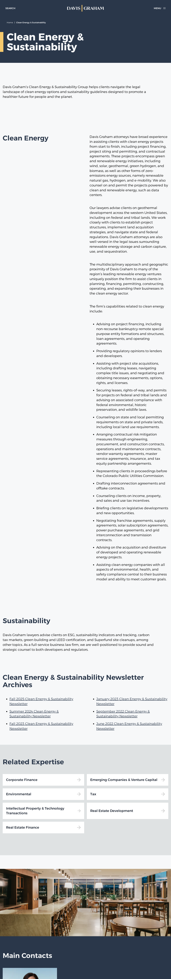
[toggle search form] (10, 8)
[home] (86, 8)
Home (10, 22)
